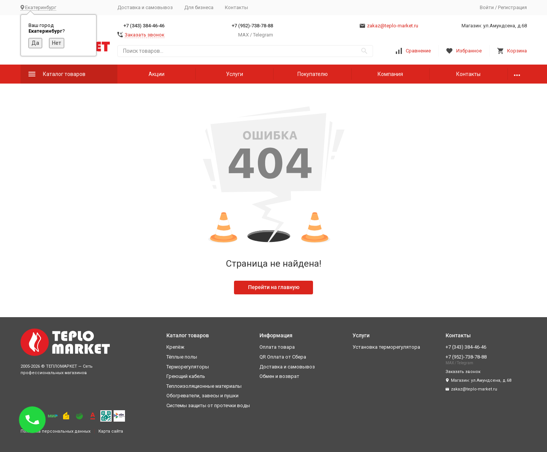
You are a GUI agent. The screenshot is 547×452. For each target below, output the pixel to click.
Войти (487, 7)
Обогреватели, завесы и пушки (202, 395)
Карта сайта (110, 431)
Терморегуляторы (187, 367)
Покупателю (312, 74)
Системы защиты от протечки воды (208, 405)
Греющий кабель (185, 376)
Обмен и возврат (279, 376)
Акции (156, 74)
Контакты (236, 7)
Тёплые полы (181, 357)
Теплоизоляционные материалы (204, 386)
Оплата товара (277, 347)
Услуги (234, 74)
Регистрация (512, 7)
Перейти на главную (273, 287)
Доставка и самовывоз (145, 7)
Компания (390, 74)
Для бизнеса (198, 7)
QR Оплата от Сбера (282, 357)
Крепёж (175, 347)
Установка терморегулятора (386, 347)
